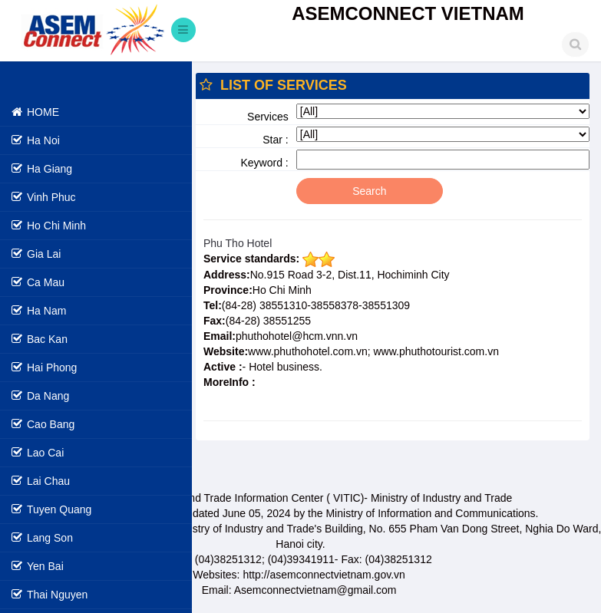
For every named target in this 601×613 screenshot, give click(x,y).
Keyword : (265, 163)
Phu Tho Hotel (237, 243)
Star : (275, 139)
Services (268, 116)
